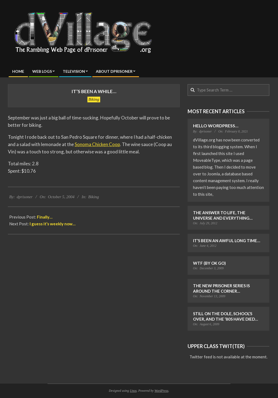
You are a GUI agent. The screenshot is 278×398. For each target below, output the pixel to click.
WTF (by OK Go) (209, 263)
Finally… (44, 216)
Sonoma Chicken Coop (97, 144)
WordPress (161, 391)
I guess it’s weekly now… (52, 223)
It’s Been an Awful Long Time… (226, 240)
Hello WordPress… (215, 125)
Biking (94, 99)
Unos (133, 391)
